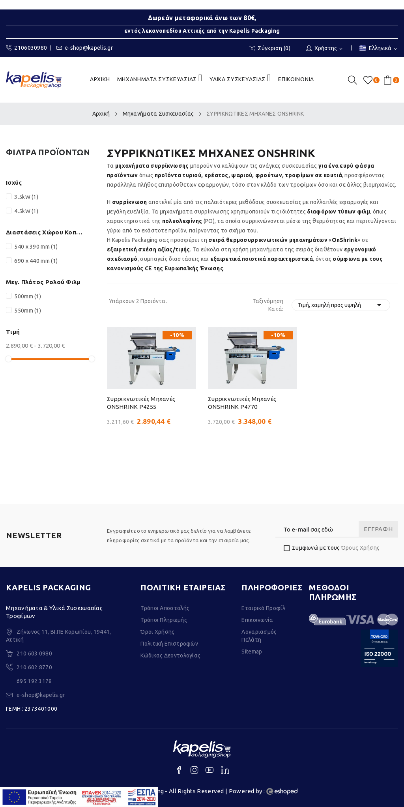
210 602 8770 (34, 667)
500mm (27, 296)
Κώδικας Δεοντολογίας (170, 655)
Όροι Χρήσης (157, 632)
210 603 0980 (34, 653)
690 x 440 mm (36, 261)
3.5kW (26, 197)
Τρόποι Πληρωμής (163, 620)
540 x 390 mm (36, 246)
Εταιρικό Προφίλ (263, 608)
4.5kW (26, 211)
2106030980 (26, 48)
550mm (27, 310)
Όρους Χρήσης (360, 548)
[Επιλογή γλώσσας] (378, 48)
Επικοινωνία (257, 620)
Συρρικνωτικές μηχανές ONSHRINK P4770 (242, 402)
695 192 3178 (34, 681)
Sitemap (251, 651)
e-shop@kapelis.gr (84, 48)
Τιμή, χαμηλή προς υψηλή (341, 305)
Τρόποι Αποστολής (164, 608)
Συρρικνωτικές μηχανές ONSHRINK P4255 (141, 402)
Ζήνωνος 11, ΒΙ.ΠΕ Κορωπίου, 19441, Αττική (58, 636)
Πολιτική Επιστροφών (169, 643)
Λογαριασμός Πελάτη (259, 636)
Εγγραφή (378, 529)
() (369, 80)
